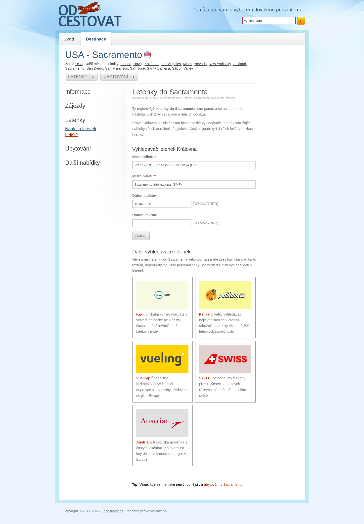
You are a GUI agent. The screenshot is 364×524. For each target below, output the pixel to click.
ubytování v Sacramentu (223, 484)
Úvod (68, 39)
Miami (187, 64)
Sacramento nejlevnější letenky (214, 97)
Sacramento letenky (145, 97)
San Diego (95, 68)
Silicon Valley (182, 68)
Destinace (96, 39)
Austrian (143, 442)
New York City (220, 64)
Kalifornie (151, 64)
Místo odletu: (144, 157)
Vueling (142, 378)
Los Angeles (171, 64)
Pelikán (205, 314)
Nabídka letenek (80, 128)
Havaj (137, 64)
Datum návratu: (145, 215)
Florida (125, 64)
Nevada (200, 64)
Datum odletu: (145, 196)
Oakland (239, 64)
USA (79, 64)
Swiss (204, 378)
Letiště (71, 134)
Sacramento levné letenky (176, 97)
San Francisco (116, 68)
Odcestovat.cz (112, 511)
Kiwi (140, 314)
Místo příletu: (144, 176)
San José (137, 68)
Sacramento (75, 68)
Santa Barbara (158, 68)
